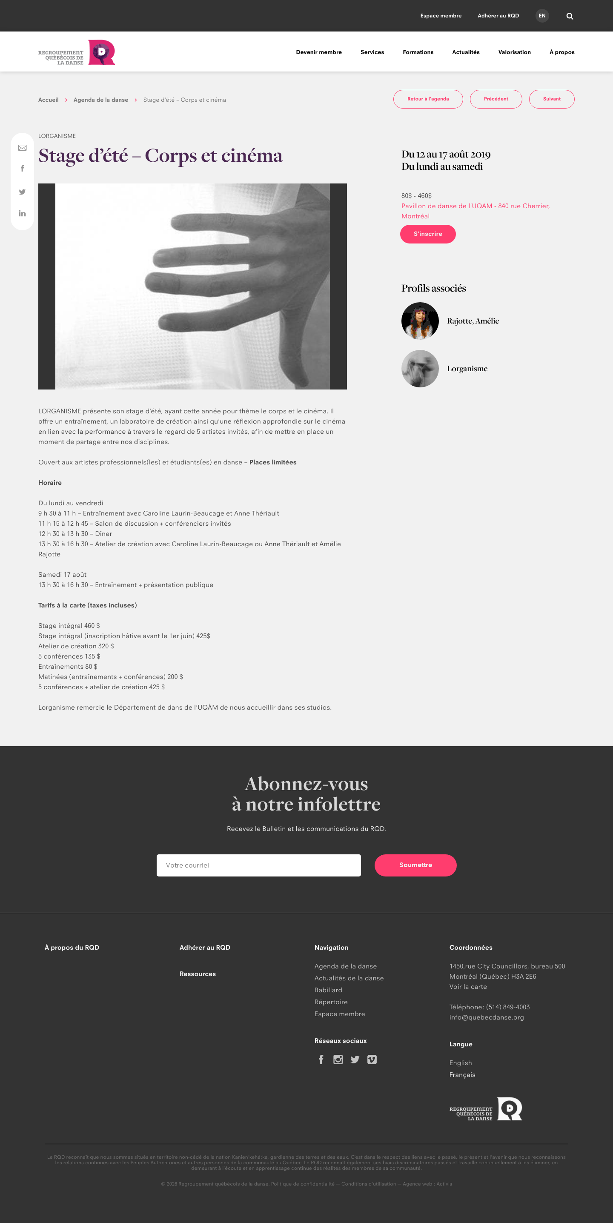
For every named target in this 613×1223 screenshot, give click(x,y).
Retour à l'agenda (428, 99)
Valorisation (514, 52)
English (461, 1063)
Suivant (552, 99)
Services (372, 52)
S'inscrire (428, 234)
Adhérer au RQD (498, 15)
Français (463, 1075)
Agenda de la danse (101, 100)
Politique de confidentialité (303, 1184)
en (542, 15)
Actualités (466, 52)
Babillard (328, 990)
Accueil (48, 100)
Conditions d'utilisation (368, 1184)
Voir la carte (468, 986)
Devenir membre (319, 52)
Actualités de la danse (349, 978)
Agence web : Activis (427, 1184)
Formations (418, 52)
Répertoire (331, 1002)
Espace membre (441, 15)
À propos (562, 52)
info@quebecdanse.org (487, 1017)
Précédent (496, 99)
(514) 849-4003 (508, 1007)
